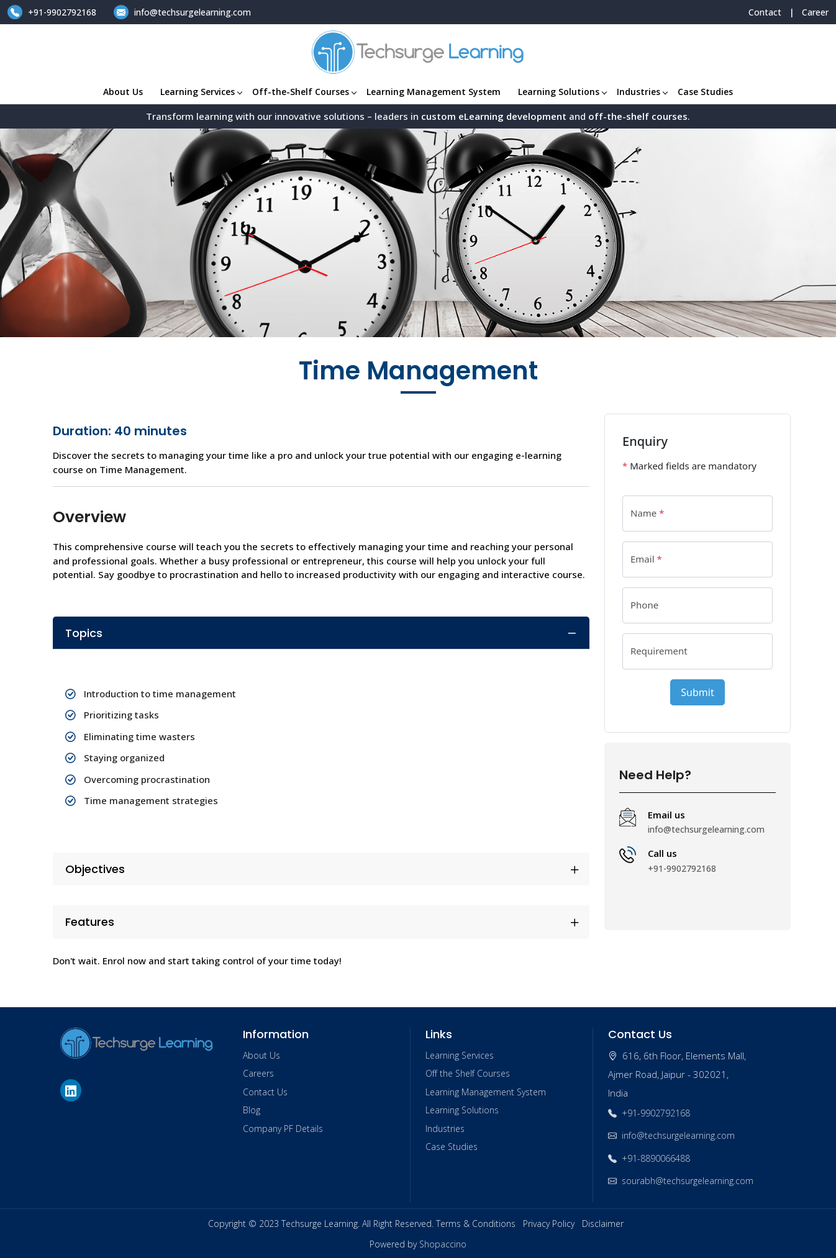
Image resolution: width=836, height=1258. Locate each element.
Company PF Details (283, 1128)
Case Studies (705, 91)
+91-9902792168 (53, 12)
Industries (642, 91)
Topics (83, 633)
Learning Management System (433, 91)
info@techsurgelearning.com (182, 12)
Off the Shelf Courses (467, 1073)
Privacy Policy (549, 1223)
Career (815, 12)
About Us (123, 91)
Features (89, 922)
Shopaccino (442, 1244)
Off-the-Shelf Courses (304, 91)
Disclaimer (603, 1223)
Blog (251, 1110)
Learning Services (201, 91)
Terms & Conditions (476, 1223)
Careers (258, 1073)
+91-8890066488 (649, 1158)
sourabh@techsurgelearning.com (680, 1181)
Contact (764, 12)
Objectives (95, 869)
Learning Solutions (562, 91)
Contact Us (265, 1092)
